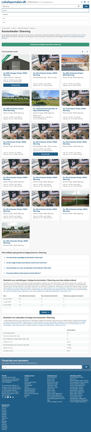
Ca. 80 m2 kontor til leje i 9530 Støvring (45, 74)
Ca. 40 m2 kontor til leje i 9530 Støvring (45, 178)
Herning (4, 424)
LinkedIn (13, 397)
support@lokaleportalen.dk (10, 380)
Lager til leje (51, 388)
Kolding (4, 416)
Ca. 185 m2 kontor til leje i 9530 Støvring (75, 210)
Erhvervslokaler (6, 28)
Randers (4, 414)
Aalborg (4, 411)
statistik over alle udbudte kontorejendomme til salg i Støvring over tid (57, 289)
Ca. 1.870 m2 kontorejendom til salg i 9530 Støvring (45, 109)
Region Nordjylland (23, 28)
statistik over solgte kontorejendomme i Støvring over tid (54, 291)
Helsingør (4, 428)
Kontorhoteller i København (78, 398)
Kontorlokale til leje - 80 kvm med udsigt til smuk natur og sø (54, 77)
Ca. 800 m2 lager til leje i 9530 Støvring (15, 74)
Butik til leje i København (54, 395)
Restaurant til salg (52, 382)
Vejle (3, 419)
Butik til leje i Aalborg (76, 395)
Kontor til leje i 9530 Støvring (73, 77)
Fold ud (44, 312)
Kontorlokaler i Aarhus (76, 387)
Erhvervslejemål (52, 377)
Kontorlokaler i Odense (76, 388)
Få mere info (16, 85)
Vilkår (26, 380)
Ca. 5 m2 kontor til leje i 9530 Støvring (74, 109)
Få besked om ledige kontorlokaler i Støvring (45, 44)
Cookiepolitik (28, 385)
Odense (4, 410)
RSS (26, 397)
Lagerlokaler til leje (75, 397)
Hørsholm (4, 426)
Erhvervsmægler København (78, 401)
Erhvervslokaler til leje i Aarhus (79, 380)
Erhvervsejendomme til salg (55, 397)
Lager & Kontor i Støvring (12, 77)
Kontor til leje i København (55, 393)
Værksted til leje (52, 385)
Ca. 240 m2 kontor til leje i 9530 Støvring (13, 109)
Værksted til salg (52, 387)
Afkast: (35, 115)
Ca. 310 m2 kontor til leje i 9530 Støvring (15, 242)
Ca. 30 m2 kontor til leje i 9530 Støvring (15, 178)
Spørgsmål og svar (30, 388)
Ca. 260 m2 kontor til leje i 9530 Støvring (73, 74)
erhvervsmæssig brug (47, 2)
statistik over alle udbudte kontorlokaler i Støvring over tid (25, 288)
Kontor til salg (51, 392)
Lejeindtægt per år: (39, 117)
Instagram (5, 397)
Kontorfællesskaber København (79, 400)
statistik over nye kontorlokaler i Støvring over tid (62, 288)
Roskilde (4, 421)
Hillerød (4, 423)
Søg (86, 6)
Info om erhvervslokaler (32, 393)
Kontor (14, 28)
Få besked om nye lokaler (81, 2)
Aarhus (4, 408)
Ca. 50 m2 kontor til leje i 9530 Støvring (75, 178)
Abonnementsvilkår (30, 382)
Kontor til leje (51, 390)
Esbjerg (4, 413)
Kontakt (27, 379)
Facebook (3, 397)
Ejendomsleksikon (30, 390)
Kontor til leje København (77, 385)
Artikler (27, 387)
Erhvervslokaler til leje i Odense (79, 382)
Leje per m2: (7, 81)
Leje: (4, 80)
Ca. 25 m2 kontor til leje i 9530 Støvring (75, 143)
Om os (26, 377)
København (5, 406)
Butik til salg (51, 379)
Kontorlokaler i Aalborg (77, 390)
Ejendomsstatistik (30, 392)
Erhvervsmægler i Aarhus (54, 401)
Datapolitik (28, 384)
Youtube (8, 397)
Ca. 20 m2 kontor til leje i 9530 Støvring (15, 210)
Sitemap (27, 395)
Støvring (32, 28)
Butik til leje (50, 380)
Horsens (4, 429)
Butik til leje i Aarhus (76, 393)
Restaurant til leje (52, 384)
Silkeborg (4, 418)
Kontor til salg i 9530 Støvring (43, 113)
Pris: (34, 119)
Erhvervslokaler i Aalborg (77, 384)
